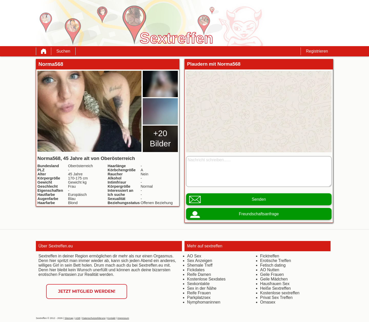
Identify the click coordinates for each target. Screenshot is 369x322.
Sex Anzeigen (199, 260)
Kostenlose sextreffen (280, 293)
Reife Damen (199, 274)
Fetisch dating (273, 265)
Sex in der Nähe (202, 288)
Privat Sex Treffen (276, 297)
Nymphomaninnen (203, 302)
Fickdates (195, 270)
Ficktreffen (269, 256)
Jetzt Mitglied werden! (86, 291)
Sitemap (69, 318)
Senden (259, 199)
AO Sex (194, 256)
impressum (123, 318)
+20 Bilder (160, 138)
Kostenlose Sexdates (206, 279)
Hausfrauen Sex (275, 283)
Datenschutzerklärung (93, 318)
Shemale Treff (199, 265)
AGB (77, 318)
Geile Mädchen (274, 279)
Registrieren (317, 51)
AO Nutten (269, 270)
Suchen (63, 51)
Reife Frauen (199, 293)
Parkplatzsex (199, 297)
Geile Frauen (272, 274)
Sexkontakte (198, 283)
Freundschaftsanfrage (259, 214)
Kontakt (111, 318)
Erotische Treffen (275, 260)
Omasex (267, 302)
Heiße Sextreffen (275, 288)
